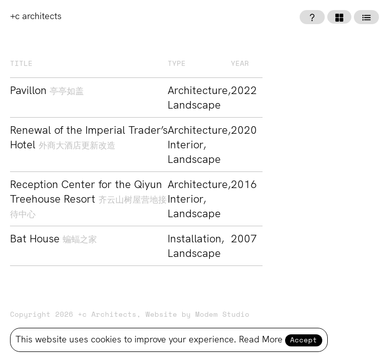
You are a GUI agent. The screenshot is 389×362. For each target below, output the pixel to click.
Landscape (194, 105)
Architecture (198, 90)
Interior (185, 144)
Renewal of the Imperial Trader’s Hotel (89, 137)
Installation (194, 238)
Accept (303, 340)
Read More (261, 339)
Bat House (53, 238)
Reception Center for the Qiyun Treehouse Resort (88, 198)
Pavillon (47, 90)
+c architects (36, 16)
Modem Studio (222, 314)
